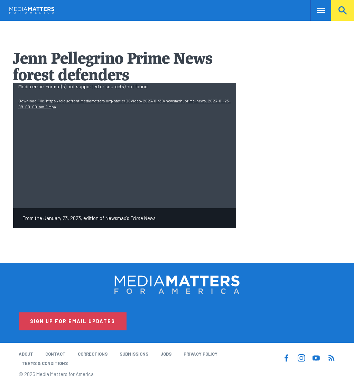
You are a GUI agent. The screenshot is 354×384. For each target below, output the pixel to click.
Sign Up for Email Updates (72, 321)
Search (342, 10)
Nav (316, 10)
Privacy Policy (200, 354)
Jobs (165, 354)
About (26, 354)
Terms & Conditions (45, 363)
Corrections (93, 354)
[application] (124, 145)
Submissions (134, 354)
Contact (55, 354)
